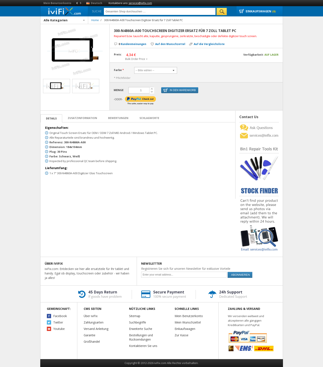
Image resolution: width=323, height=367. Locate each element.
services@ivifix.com (140, 3)
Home (95, 20)
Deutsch (94, 3)
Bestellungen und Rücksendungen (141, 337)
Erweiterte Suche (140, 329)
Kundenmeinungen (132, 44)
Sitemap (134, 316)
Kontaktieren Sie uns (143, 346)
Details (51, 118)
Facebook (60, 316)
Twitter (58, 322)
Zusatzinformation (82, 118)
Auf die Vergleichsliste (209, 44)
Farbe (118, 70)
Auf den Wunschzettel (170, 44)
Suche (97, 11)
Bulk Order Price (135, 59)
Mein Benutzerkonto (57, 3)
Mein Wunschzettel (188, 322)
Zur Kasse (181, 335)
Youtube (59, 329)
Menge (118, 90)
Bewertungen (118, 118)
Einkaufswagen (185, 329)
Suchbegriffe (137, 322)
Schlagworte (149, 118)
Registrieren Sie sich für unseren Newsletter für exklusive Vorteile (185, 269)
